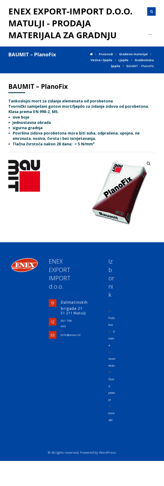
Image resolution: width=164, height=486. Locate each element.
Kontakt (111, 438)
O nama (111, 363)
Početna (111, 343)
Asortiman (111, 384)
